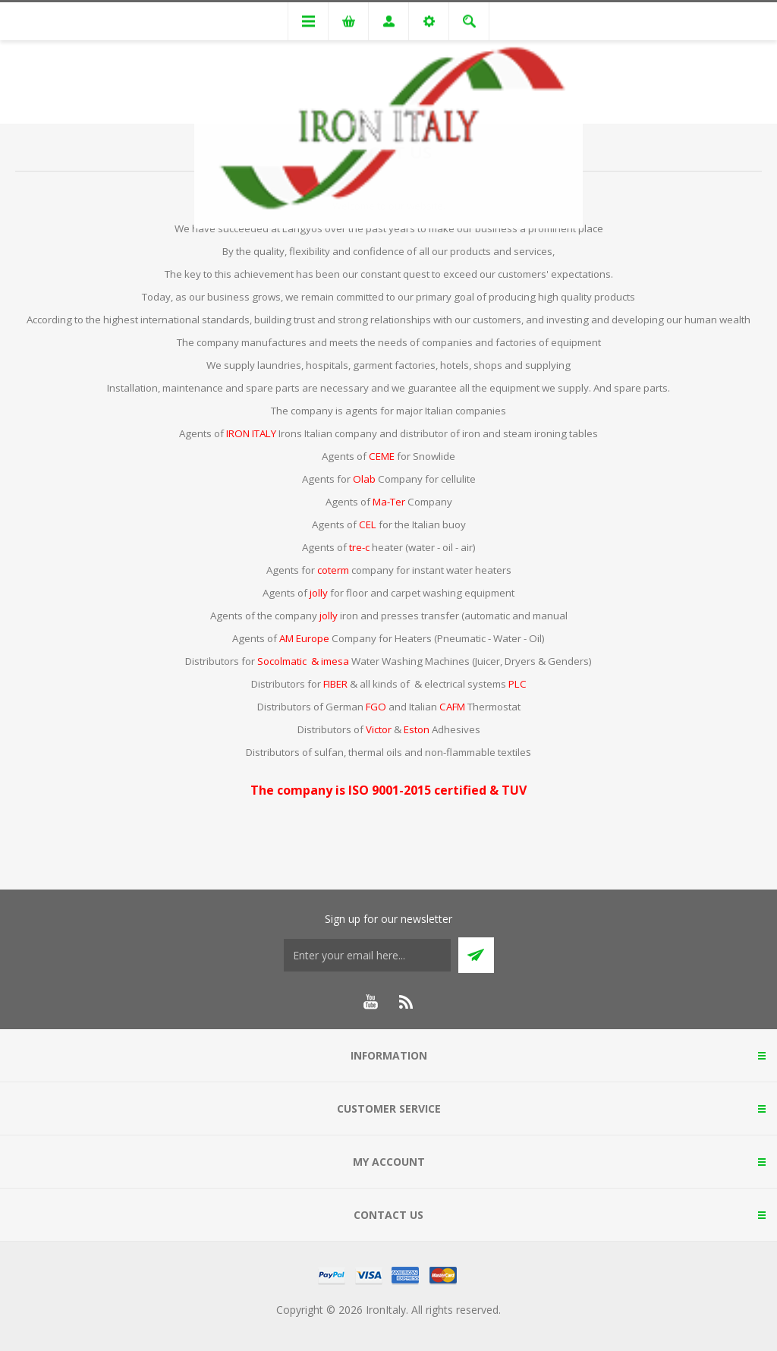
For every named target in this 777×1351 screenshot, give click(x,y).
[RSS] (407, 1002)
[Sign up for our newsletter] (367, 955)
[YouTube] (370, 1002)
